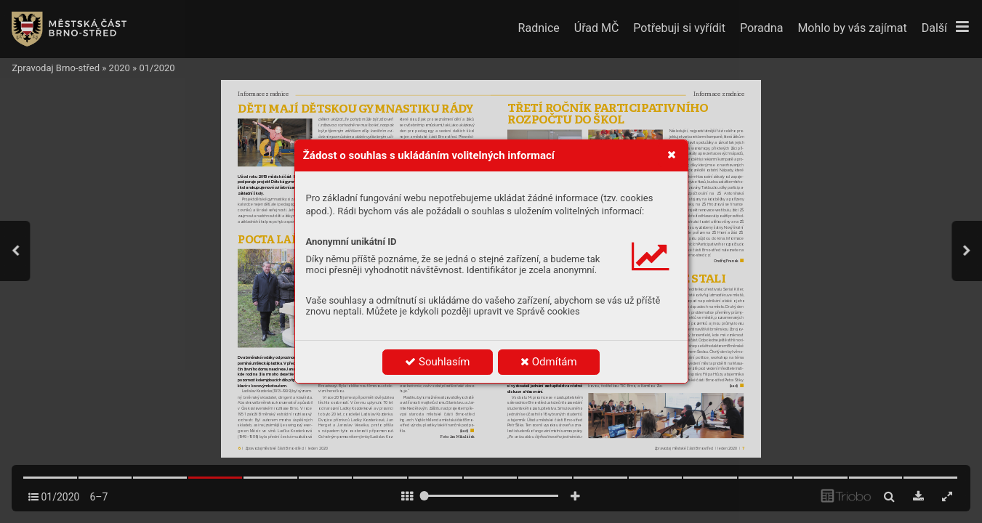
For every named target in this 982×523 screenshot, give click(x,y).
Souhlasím (437, 361)
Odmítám (548, 361)
